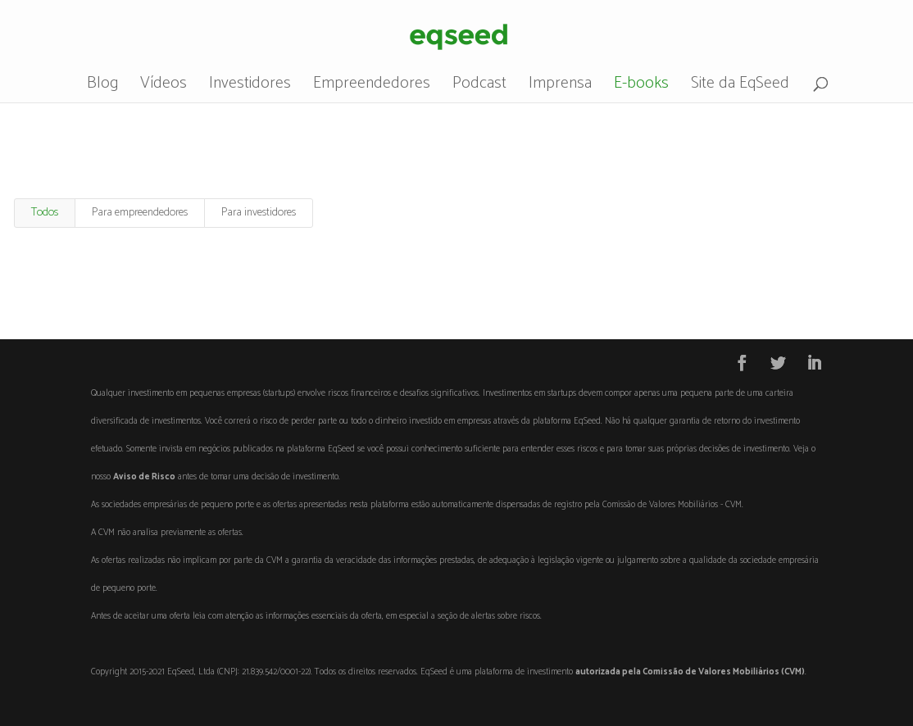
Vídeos (163, 87)
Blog (102, 87)
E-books (641, 87)
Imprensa (560, 87)
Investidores (250, 87)
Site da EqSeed (740, 87)
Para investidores (258, 212)
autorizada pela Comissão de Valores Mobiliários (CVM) (690, 672)
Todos (44, 212)
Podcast (479, 87)
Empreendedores (371, 87)
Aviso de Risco (144, 477)
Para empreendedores (140, 212)
